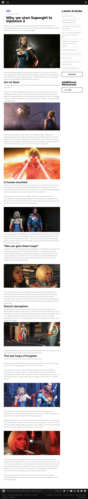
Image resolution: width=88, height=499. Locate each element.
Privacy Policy (58, 495)
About (4, 495)
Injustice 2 (19, 30)
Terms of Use (49, 495)
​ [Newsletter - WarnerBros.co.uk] (85, 491)
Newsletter (12, 497)
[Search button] (86, 2)
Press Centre (27, 495)
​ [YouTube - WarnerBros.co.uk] (71, 491)
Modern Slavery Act (68, 495)
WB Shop (4, 497)
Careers (35, 495)
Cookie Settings (81, 497)
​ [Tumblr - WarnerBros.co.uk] (81, 491)
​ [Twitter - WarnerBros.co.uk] (68, 491)
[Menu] (8, 2)
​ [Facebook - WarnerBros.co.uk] (64, 491)
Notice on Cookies (81, 495)
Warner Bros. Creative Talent (15, 495)
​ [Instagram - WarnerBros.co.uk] (75, 491)
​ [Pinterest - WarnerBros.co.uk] (78, 491)
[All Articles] (72, 74)
